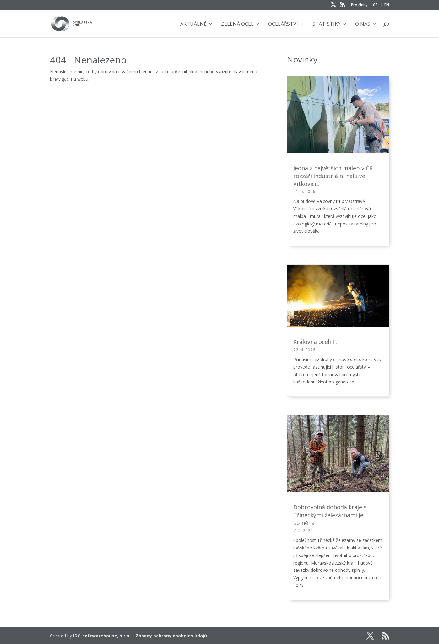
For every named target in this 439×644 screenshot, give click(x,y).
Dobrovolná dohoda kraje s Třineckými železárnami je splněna (329, 515)
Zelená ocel (237, 24)
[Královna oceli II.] (338, 297)
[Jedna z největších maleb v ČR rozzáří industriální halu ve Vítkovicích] (338, 115)
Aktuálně (193, 24)
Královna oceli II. (315, 341)
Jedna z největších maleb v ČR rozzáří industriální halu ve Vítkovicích (333, 175)
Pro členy (359, 5)
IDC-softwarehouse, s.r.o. (102, 636)
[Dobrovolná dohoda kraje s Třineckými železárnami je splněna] (338, 454)
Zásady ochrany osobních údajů (171, 636)
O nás (362, 24)
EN (386, 5)
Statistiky (326, 24)
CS (375, 5)
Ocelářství (283, 24)
